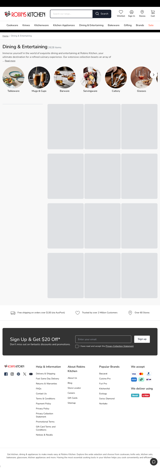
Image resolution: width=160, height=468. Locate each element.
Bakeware (114, 25)
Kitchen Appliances (64, 25)
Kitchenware (41, 25)
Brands (140, 25)
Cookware (12, 25)
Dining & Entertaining (91, 25)
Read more (10, 61)
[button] (153, 75)
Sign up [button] (142, 339)
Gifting (128, 25)
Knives (26, 25)
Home (5, 36)
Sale (151, 25)
